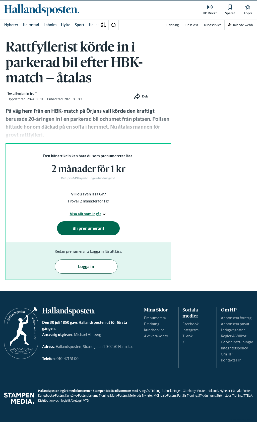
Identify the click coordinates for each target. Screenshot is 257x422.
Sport (79, 24)
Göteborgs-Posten (194, 391)
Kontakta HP (231, 360)
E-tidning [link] (172, 25)
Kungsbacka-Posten (51, 395)
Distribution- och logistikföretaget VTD (63, 400)
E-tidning (151, 324)
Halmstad (31, 24)
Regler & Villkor (233, 336)
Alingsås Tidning (149, 391)
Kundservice (154, 330)
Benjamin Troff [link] (25, 93)
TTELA (247, 395)
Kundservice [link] (212, 25)
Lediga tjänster (233, 330)
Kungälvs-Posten (76, 395)
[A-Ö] (103, 25)
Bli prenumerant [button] (88, 228)
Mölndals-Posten (165, 395)
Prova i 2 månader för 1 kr (88, 201)
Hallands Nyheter (219, 391)
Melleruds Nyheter (140, 395)
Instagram (190, 330)
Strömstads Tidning (229, 395)
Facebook (190, 324)
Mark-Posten (118, 395)
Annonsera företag (236, 317)
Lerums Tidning (98, 395)
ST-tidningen (206, 395)
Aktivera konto (156, 336)
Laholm (50, 24)
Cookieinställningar (237, 342)
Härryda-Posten (241, 391)
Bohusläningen (171, 391)
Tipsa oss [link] (191, 25)
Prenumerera (155, 317)
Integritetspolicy (234, 348)
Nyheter (11, 24)
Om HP (226, 354)
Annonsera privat (235, 324)
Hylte (65, 24)
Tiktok (187, 336)
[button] (113, 24)
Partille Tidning (187, 395)
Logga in (86, 266)
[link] (41, 10)
